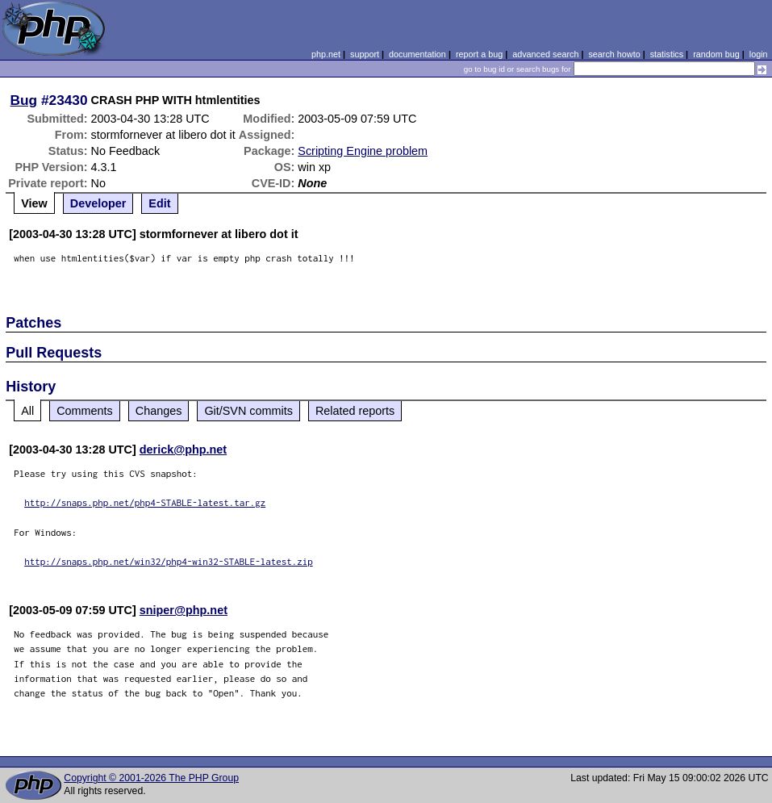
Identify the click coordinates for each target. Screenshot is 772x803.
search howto (614, 54)
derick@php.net (183, 449)
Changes (159, 410)
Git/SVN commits (248, 410)
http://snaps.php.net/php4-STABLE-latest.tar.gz (144, 502)
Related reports (354, 410)
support (364, 54)
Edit (159, 203)
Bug (24, 100)
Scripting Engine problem (363, 150)
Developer (98, 203)
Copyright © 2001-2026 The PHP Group (151, 778)
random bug (716, 54)
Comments (84, 410)
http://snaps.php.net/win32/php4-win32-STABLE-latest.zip (168, 561)
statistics (666, 54)
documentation (417, 54)
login (758, 54)
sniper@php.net (183, 610)
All (27, 410)
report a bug (479, 54)
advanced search (545, 54)
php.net (325, 54)
